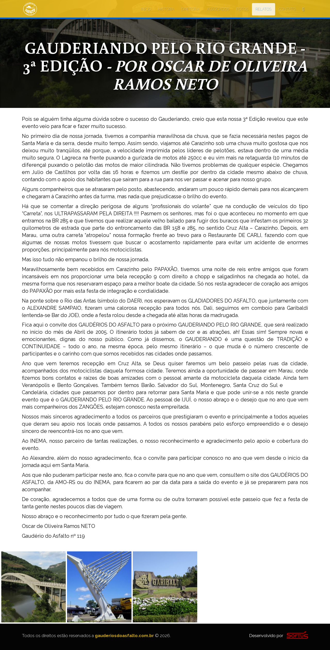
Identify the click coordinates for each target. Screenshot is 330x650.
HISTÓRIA (166, 9)
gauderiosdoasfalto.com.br (124, 635)
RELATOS (263, 9)
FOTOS (242, 9)
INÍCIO (146, 9)
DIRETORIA (190, 9)
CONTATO (287, 9)
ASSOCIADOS (218, 9)
